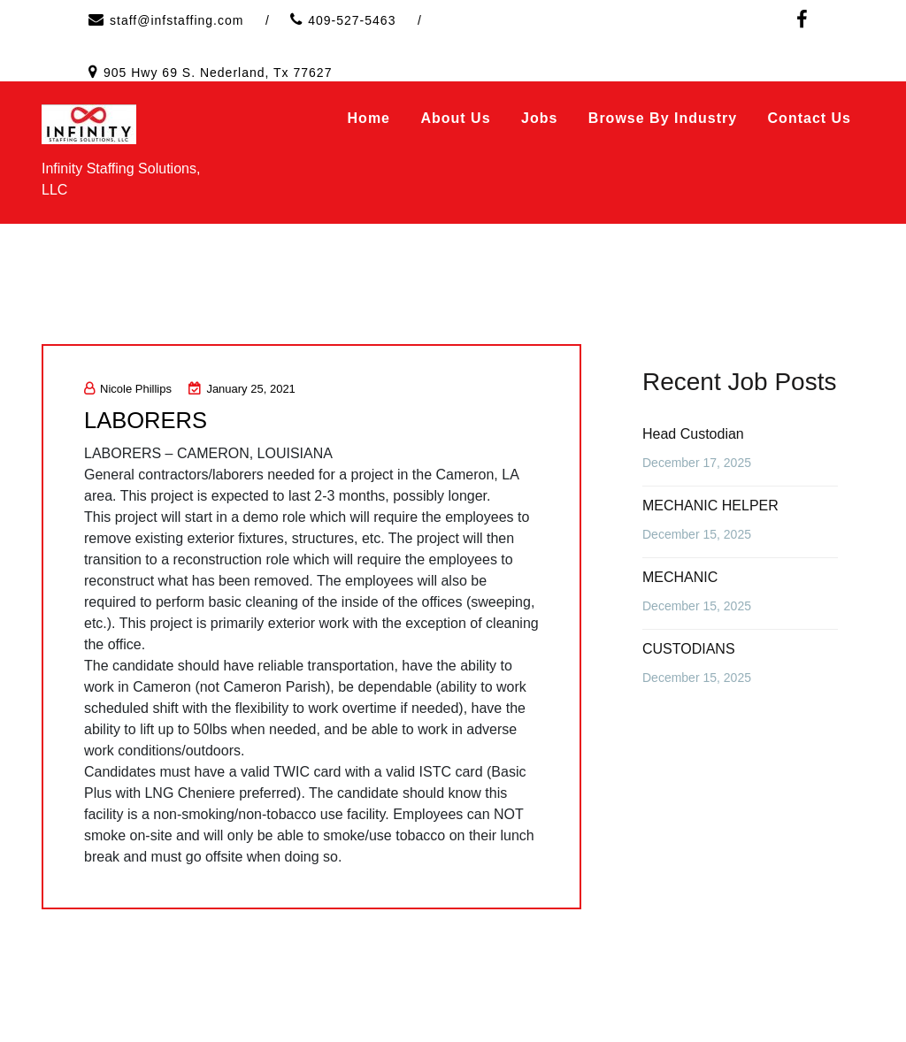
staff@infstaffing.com (176, 20)
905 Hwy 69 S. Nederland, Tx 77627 (218, 72)
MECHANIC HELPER (710, 505)
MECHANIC (680, 577)
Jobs (539, 118)
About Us (455, 118)
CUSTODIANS (688, 648)
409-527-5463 (351, 20)
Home (369, 118)
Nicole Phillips (128, 388)
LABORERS (147, 420)
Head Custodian (693, 433)
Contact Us (809, 118)
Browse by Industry (662, 118)
